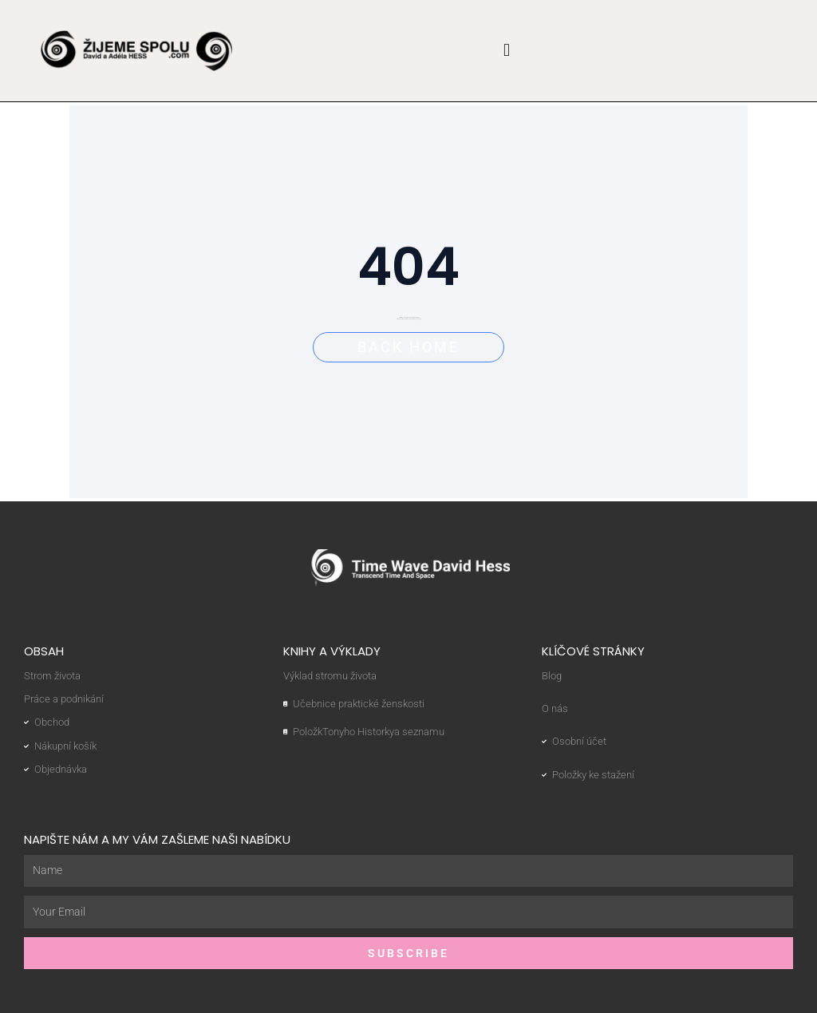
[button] (507, 51)
